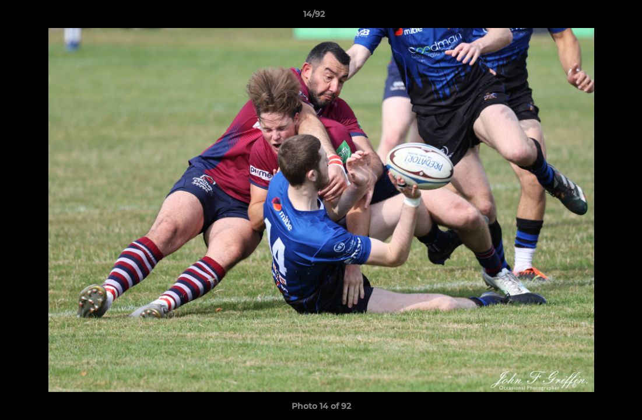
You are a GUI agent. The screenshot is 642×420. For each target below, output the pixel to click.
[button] (593, 17)
